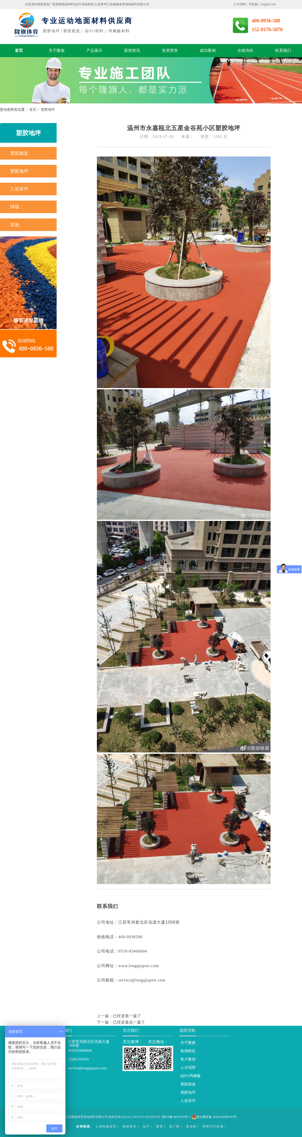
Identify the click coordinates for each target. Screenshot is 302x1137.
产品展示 (94, 50)
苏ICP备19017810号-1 (176, 1117)
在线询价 (245, 50)
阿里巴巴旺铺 (213, 1126)
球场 (14, 206)
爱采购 (191, 1126)
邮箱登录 (130, 1126)
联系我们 (283, 50)
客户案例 (188, 1059)
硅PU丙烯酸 (190, 1076)
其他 (14, 224)
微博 (159, 1126)
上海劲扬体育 (106, 1126)
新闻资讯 (132, 50)
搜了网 (174, 1126)
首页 (19, 50)
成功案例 (208, 50)
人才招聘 (188, 1068)
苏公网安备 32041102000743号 (214, 1116)
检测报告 (188, 1051)
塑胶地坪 (19, 171)
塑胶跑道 (19, 153)
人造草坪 (19, 189)
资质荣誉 (170, 50)
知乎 (146, 1126)
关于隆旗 (57, 50)
